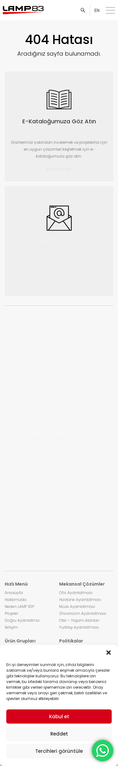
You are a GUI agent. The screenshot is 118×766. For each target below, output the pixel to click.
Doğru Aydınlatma (22, 620)
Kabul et (59, 716)
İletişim (11, 627)
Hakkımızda (15, 599)
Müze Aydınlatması (77, 606)
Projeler (11, 613)
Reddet (59, 733)
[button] (108, 652)
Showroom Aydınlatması (82, 613)
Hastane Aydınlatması (80, 599)
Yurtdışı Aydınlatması (79, 627)
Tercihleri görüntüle (59, 751)
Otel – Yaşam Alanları (79, 620)
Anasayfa (14, 592)
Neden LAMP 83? (19, 606)
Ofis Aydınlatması (76, 592)
